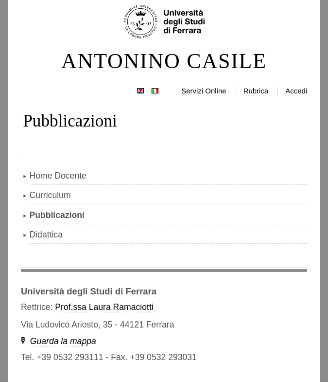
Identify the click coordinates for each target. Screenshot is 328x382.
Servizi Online (203, 91)
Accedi (296, 91)
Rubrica (256, 91)
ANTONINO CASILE (164, 61)
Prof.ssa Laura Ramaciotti (104, 307)
